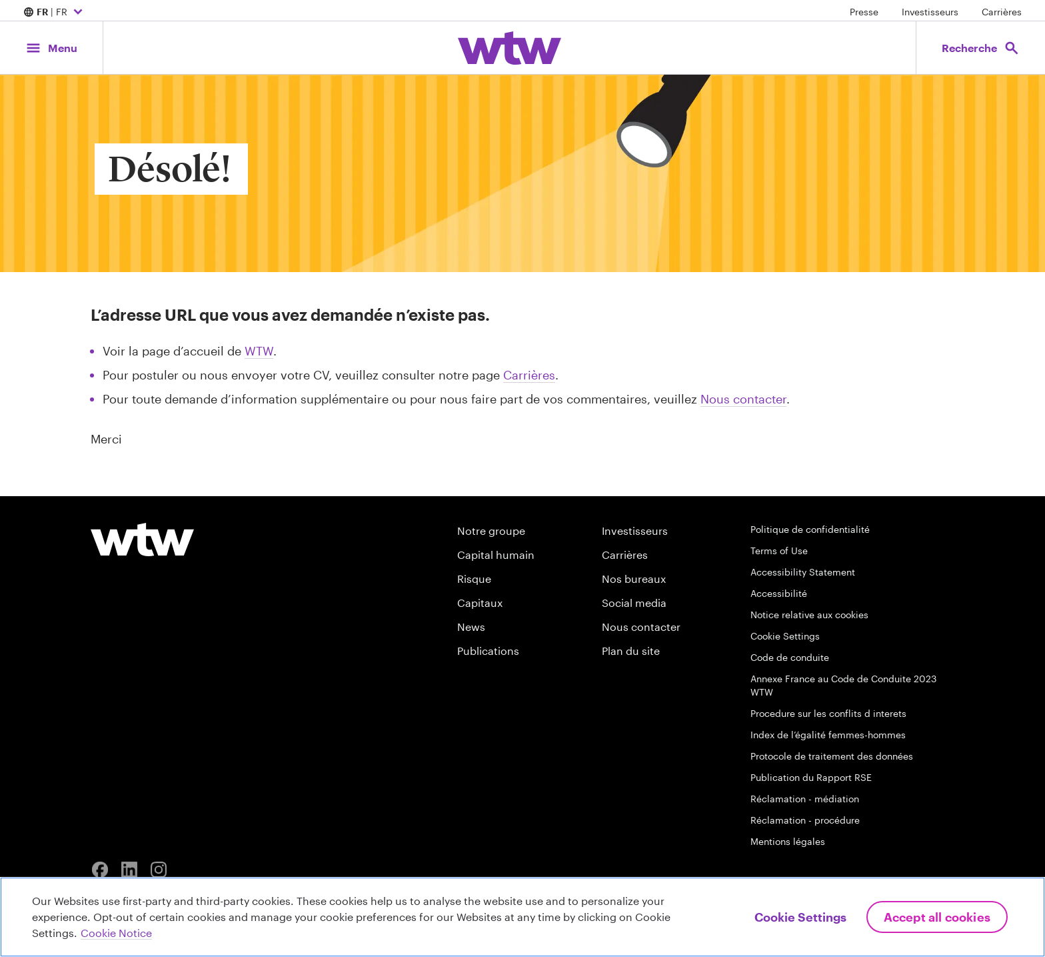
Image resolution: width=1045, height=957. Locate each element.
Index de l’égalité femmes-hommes (828, 734)
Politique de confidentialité (810, 529)
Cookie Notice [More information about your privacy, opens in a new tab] (116, 932)
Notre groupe (491, 530)
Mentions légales (787, 841)
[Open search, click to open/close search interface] (980, 47)
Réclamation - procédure (805, 820)
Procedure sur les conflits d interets (828, 713)
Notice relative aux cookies (809, 614)
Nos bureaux (634, 578)
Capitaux (480, 602)
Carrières (1002, 11)
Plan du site (631, 650)
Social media (634, 602)
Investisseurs (930, 11)
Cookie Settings (785, 636)
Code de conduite (789, 657)
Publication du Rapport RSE (811, 777)
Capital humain (495, 554)
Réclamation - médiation (804, 798)
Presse (864, 11)
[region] (522, 917)
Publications (488, 650)
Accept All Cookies (937, 917)
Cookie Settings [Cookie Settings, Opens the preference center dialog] (800, 917)
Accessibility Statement (802, 572)
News (471, 626)
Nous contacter (743, 398)
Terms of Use (779, 550)
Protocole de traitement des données (831, 756)
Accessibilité (778, 593)
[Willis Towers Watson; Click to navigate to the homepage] (509, 48)
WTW (259, 350)
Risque (474, 578)
